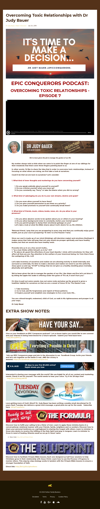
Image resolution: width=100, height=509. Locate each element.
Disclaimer (35, 497)
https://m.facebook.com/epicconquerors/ (30, 359)
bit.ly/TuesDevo (17, 407)
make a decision (21, 26)
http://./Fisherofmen (25, 437)
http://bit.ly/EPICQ (13, 337)
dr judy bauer (10, 26)
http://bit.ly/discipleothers (26, 467)
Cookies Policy (63, 497)
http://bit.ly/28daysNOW (17, 378)
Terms (44, 497)
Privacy (52, 497)
